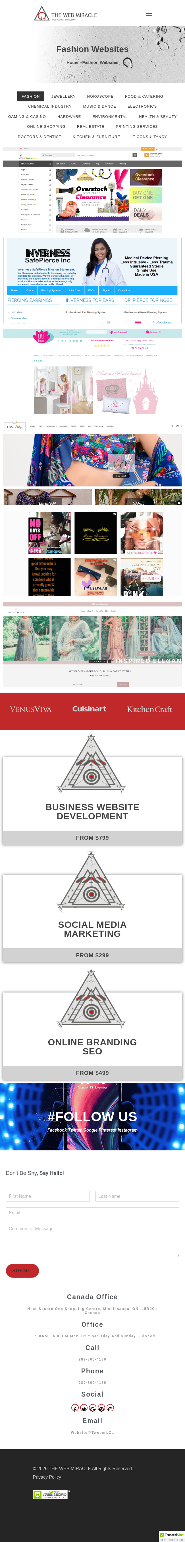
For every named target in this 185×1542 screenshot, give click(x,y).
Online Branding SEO (92, 1046)
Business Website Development (92, 811)
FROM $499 (92, 1073)
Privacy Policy (47, 1477)
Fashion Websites (92, 49)
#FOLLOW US (92, 1116)
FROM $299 (92, 955)
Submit (22, 1270)
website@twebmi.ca (92, 1433)
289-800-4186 (93, 1359)
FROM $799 (92, 838)
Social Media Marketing (92, 929)
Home (72, 62)
